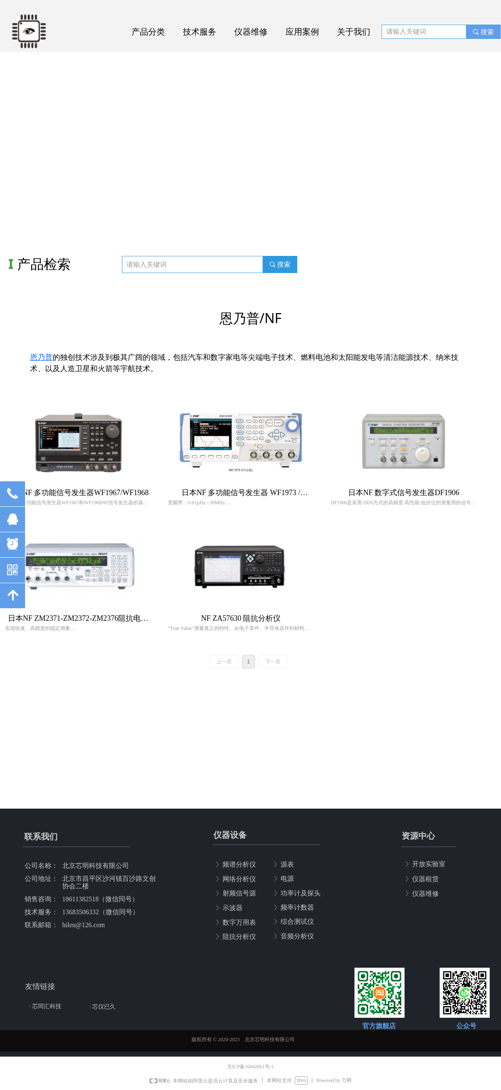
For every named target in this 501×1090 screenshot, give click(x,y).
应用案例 (302, 31)
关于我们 (353, 31)
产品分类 (148, 31)
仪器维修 (251, 31)
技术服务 (199, 31)
